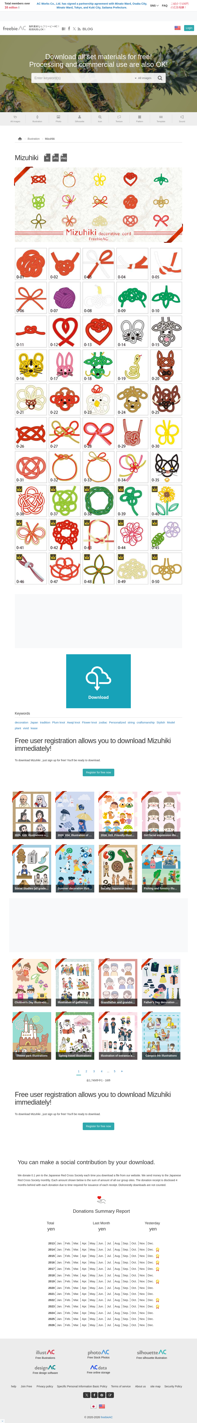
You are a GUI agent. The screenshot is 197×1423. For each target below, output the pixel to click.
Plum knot (58, 722)
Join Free (26, 1386)
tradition (45, 722)
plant (18, 728)
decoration (21, 722)
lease (34, 728)
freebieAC (107, 1417)
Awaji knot (73, 722)
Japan (34, 722)
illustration (34, 138)
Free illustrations (45, 1357)
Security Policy (173, 1386)
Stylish (161, 722)
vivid (26, 728)
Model (171, 722)
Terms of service (121, 1386)
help (13, 1386)
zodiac (103, 722)
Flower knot (89, 722)
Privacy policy (45, 1386)
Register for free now (98, 772)
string (131, 722)
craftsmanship (145, 722)
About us (140, 1386)
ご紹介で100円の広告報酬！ (180, 5)
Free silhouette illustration (151, 1357)
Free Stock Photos (98, 1357)
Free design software (45, 1372)
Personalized (117, 722)
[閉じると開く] (2, 1421)
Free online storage (98, 1372)
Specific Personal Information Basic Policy (82, 1386)
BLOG (88, 29)
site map (155, 1386)
